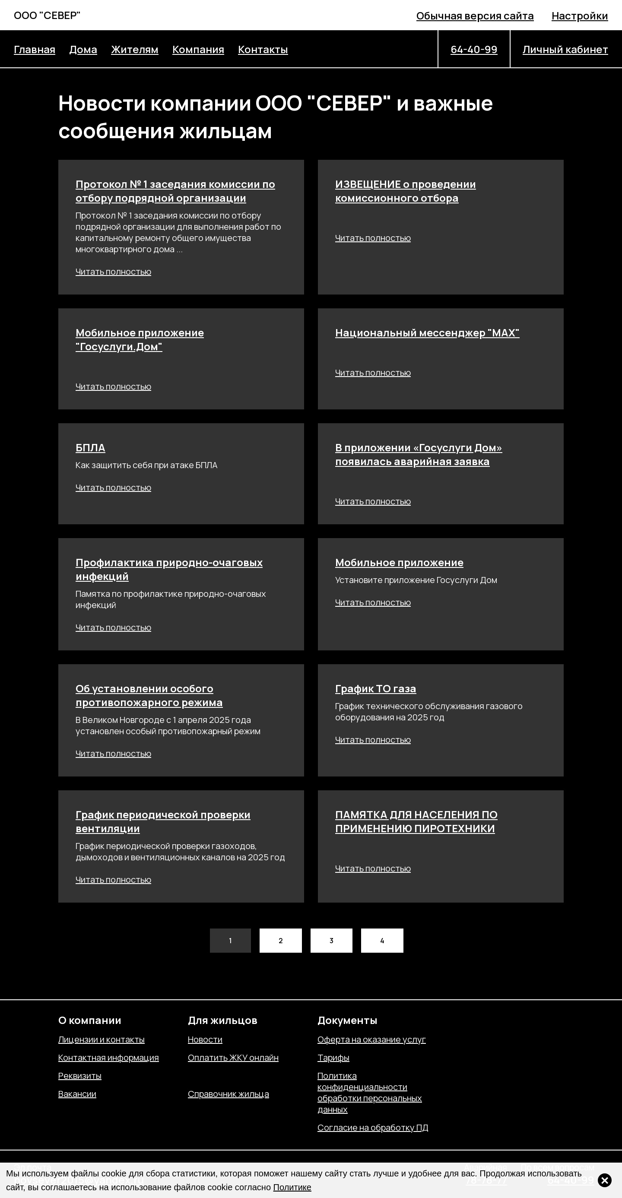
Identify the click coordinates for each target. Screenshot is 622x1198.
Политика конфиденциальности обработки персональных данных (369, 1092)
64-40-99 (474, 49)
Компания (198, 49)
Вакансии (77, 1094)
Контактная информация (108, 1057)
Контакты (263, 49)
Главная (34, 49)
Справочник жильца (228, 1094)
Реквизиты (80, 1075)
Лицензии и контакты (101, 1039)
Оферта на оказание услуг (371, 1039)
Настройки (580, 15)
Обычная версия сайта (475, 15)
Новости (205, 1039)
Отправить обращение (234, 1075)
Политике (292, 1187)
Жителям (135, 49)
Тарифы (333, 1057)
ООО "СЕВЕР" (47, 15)
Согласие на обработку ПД (372, 1127)
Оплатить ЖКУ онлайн (233, 1057)
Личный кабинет (565, 49)
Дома (83, 49)
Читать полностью (113, 271)
